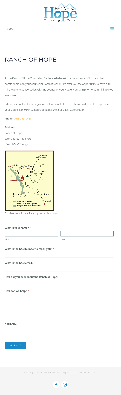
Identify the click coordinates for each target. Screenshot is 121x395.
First (7, 239)
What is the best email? (20, 262)
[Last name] (87, 233)
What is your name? (18, 227)
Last (63, 239)
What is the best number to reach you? (29, 248)
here (54, 213)
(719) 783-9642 (23, 118)
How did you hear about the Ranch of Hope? (33, 277)
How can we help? (17, 291)
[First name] (31, 233)
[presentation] (29, 333)
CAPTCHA (11, 324)
